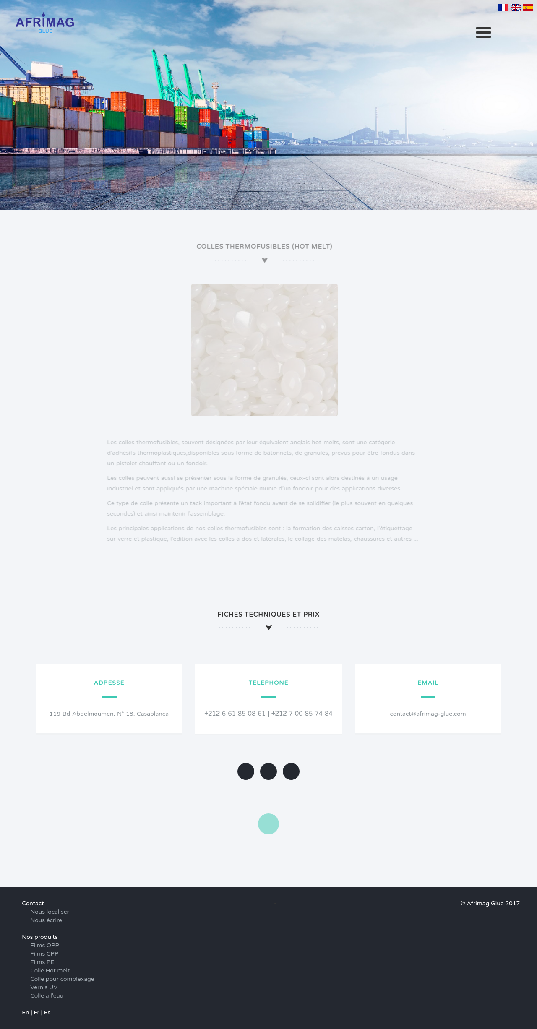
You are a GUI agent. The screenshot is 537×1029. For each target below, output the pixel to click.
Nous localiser (49, 911)
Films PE (42, 962)
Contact (33, 903)
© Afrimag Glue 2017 (490, 903)
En (25, 1012)
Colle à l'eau (46, 995)
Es (47, 1012)
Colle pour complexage (62, 978)
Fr (36, 1012)
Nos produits (39, 936)
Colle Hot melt (50, 970)
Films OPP (44, 945)
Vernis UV (43, 987)
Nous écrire (46, 920)
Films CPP (44, 953)
